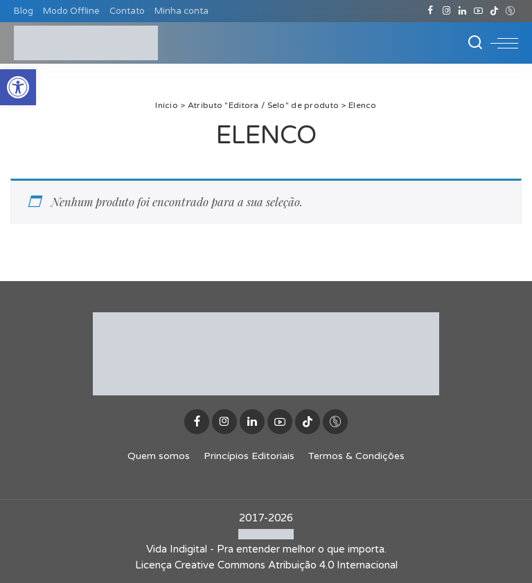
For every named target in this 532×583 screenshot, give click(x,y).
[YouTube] (478, 11)
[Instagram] (446, 11)
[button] (18, 87)
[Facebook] (430, 11)
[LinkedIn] (462, 11)
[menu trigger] (504, 43)
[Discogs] (510, 11)
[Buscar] (475, 43)
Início (166, 105)
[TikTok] (494, 11)
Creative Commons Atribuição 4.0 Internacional (286, 565)
